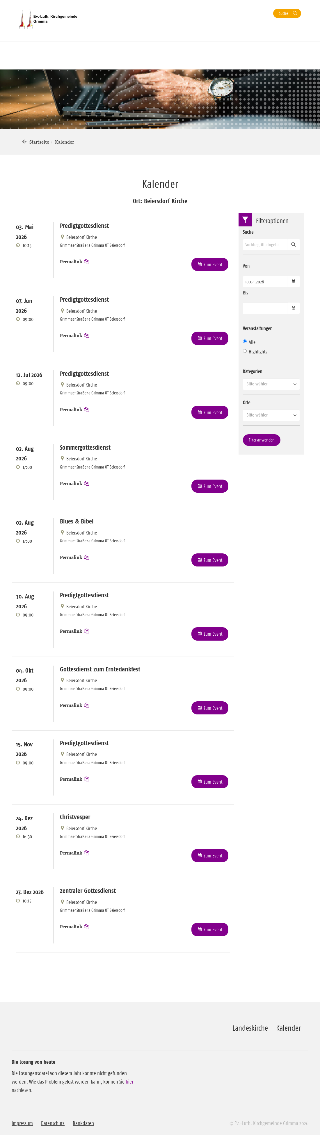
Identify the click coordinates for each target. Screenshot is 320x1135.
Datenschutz (53, 1123)
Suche (283, 13)
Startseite (39, 142)
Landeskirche (250, 1028)
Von (246, 266)
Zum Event (213, 264)
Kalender (288, 1028)
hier (129, 1082)
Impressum (22, 1123)
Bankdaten (83, 1123)
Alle (249, 342)
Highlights (255, 351)
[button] (271, 383)
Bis (245, 292)
